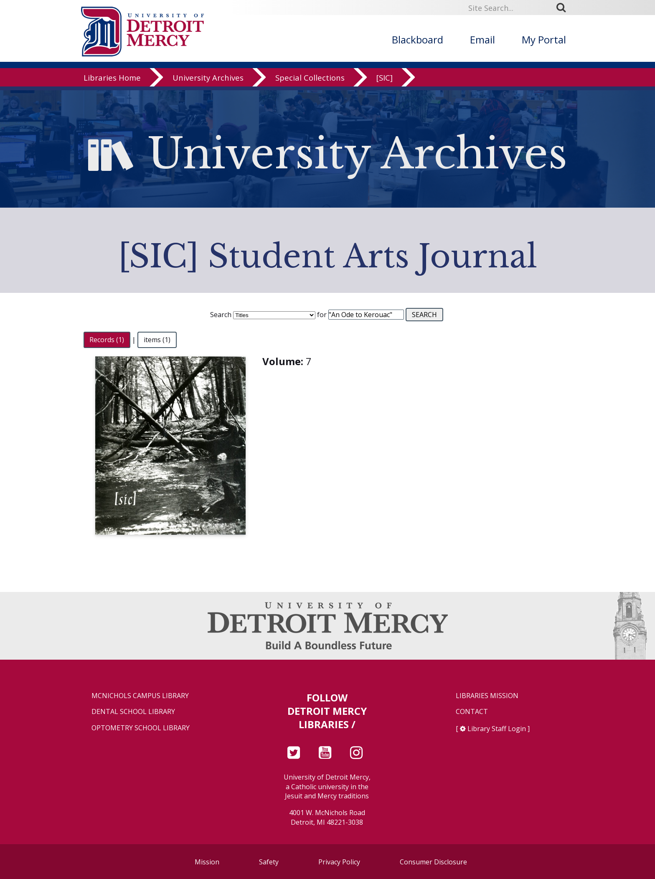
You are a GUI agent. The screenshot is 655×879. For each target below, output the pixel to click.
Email (482, 39)
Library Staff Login (496, 728)
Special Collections (310, 81)
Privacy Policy (339, 861)
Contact (472, 712)
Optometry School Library (140, 728)
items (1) (157, 339)
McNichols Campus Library (140, 696)
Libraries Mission (487, 696)
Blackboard (417, 39)
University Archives (208, 81)
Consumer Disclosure (433, 861)
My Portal (544, 39)
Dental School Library (133, 712)
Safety (269, 861)
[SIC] (384, 81)
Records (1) (106, 339)
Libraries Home (112, 81)
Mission (207, 861)
